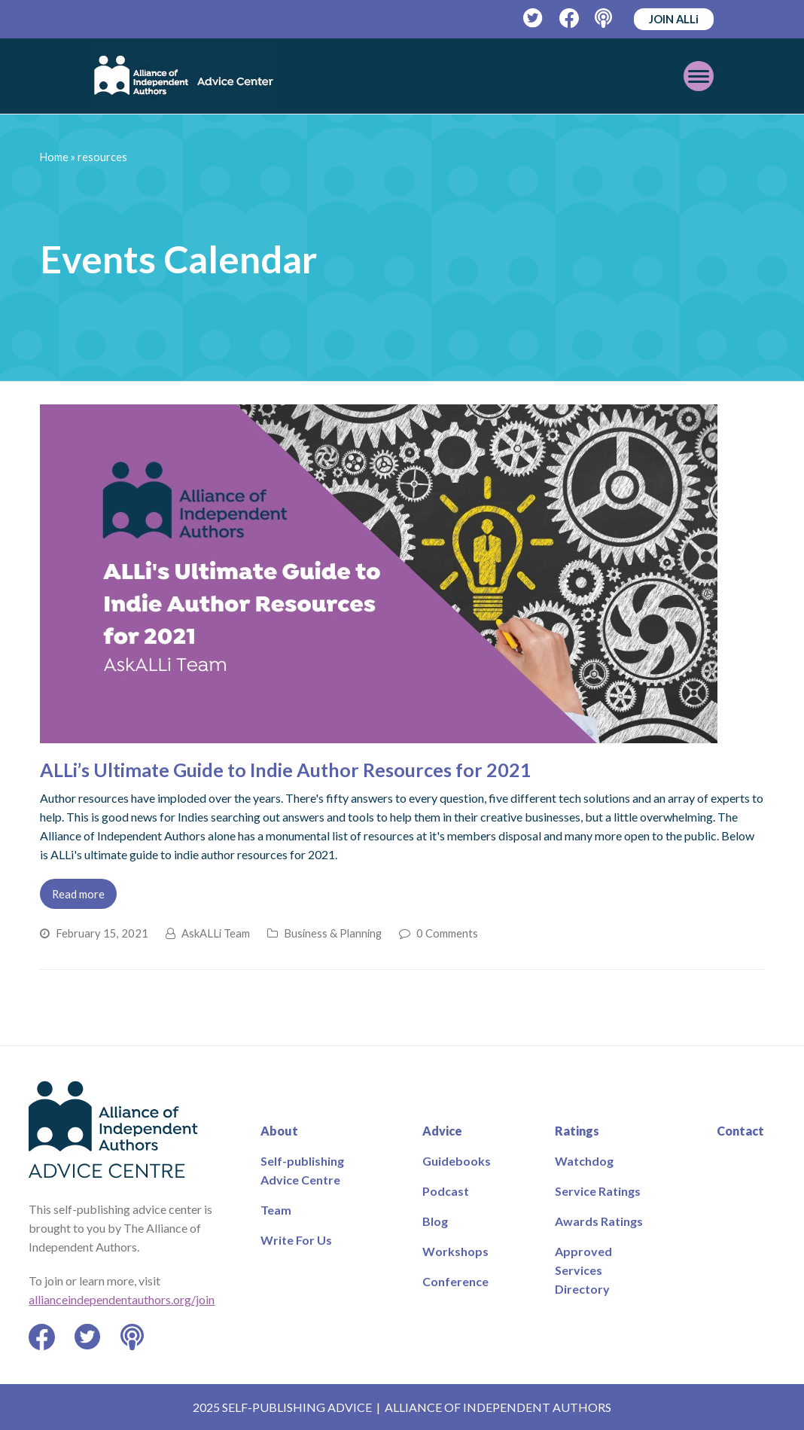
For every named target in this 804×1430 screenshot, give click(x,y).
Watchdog (584, 1161)
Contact (740, 1131)
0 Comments (447, 933)
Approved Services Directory (583, 1270)
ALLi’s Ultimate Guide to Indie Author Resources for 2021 (285, 769)
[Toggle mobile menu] (699, 76)
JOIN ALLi (674, 19)
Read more (78, 894)
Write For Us (296, 1240)
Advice (442, 1131)
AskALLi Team (215, 933)
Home (54, 157)
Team (275, 1210)
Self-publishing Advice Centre (302, 1170)
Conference (455, 1281)
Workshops (455, 1251)
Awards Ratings (599, 1221)
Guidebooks (456, 1161)
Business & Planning (333, 933)
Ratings (577, 1131)
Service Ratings (598, 1191)
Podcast (445, 1191)
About (279, 1131)
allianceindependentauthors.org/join (122, 1299)
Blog (435, 1221)
